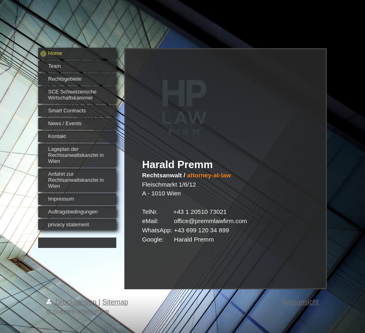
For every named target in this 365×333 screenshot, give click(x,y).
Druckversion (72, 302)
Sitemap (115, 302)
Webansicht (300, 302)
